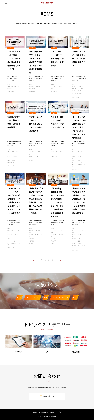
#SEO (11, 89)
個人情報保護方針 (43, 412)
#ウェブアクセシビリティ (13, 157)
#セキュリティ (11, 160)
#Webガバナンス (12, 162)
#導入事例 (32, 241)
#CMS (8, 84)
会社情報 (35, 412)
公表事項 (52, 412)
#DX (8, 89)
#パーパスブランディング (78, 94)
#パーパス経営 (79, 89)
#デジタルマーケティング (78, 157)
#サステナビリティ (77, 91)
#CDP (33, 89)
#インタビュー (33, 239)
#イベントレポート (77, 160)
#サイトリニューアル (13, 86)
